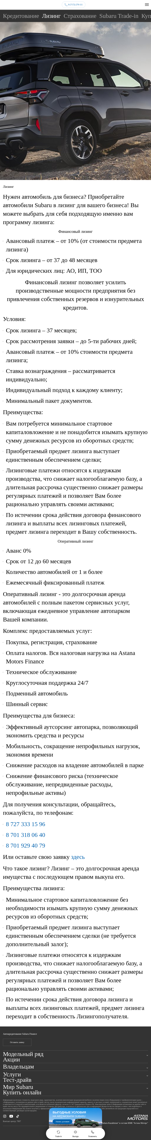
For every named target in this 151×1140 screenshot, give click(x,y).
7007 (19, 1121)
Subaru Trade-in (118, 15)
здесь (78, 856)
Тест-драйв (17, 1080)
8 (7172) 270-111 (75, 5)
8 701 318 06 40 (25, 834)
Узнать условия (62, 1122)
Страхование (80, 15)
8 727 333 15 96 (25, 824)
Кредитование (21, 15)
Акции (11, 1059)
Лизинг (51, 15)
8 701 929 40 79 (25, 845)
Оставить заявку (17, 1042)
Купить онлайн (22, 1092)
